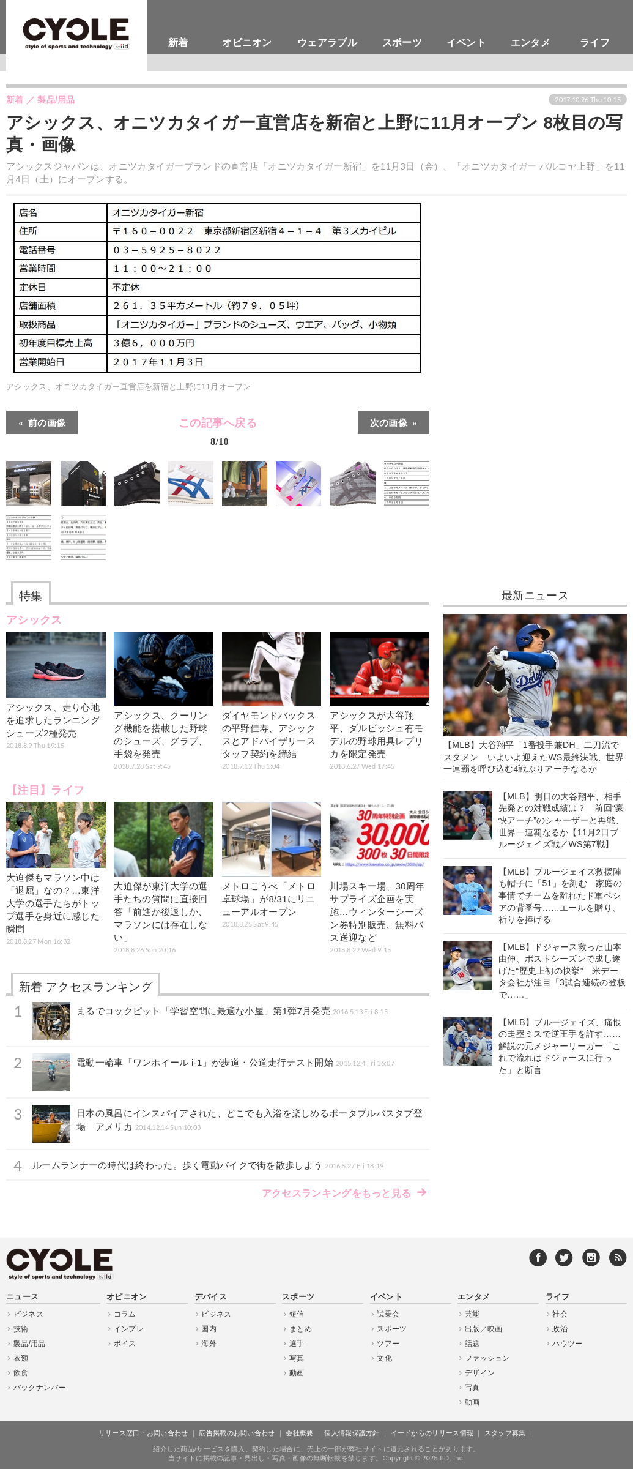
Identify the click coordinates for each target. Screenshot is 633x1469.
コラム (125, 1314)
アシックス (34, 620)
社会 (560, 1314)
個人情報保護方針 (351, 1433)
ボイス (125, 1343)
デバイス (210, 1297)
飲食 (21, 1373)
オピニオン (247, 42)
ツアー (388, 1343)
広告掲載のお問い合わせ (237, 1433)
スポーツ (402, 42)
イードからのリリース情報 (432, 1433)
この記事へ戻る (218, 434)
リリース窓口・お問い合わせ (143, 1433)
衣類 (21, 1358)
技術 (21, 1329)
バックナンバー (39, 1387)
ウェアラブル (327, 42)
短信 (297, 1314)
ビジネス (28, 1314)
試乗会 (388, 1314)
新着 (178, 42)
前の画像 (46, 422)
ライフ (595, 42)
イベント (466, 42)
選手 (297, 1343)
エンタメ (530, 42)
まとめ (300, 1329)
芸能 (472, 1314)
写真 (297, 1358)
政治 (560, 1329)
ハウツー (567, 1343)
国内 (209, 1329)
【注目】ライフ (45, 790)
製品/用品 (29, 1343)
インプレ (129, 1329)
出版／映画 (484, 1329)
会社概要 (299, 1433)
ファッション (487, 1358)
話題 (472, 1343)
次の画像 (388, 422)
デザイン (480, 1373)
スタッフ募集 (505, 1433)
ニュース (22, 1297)
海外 (209, 1343)
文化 (384, 1358)
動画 (297, 1373)
